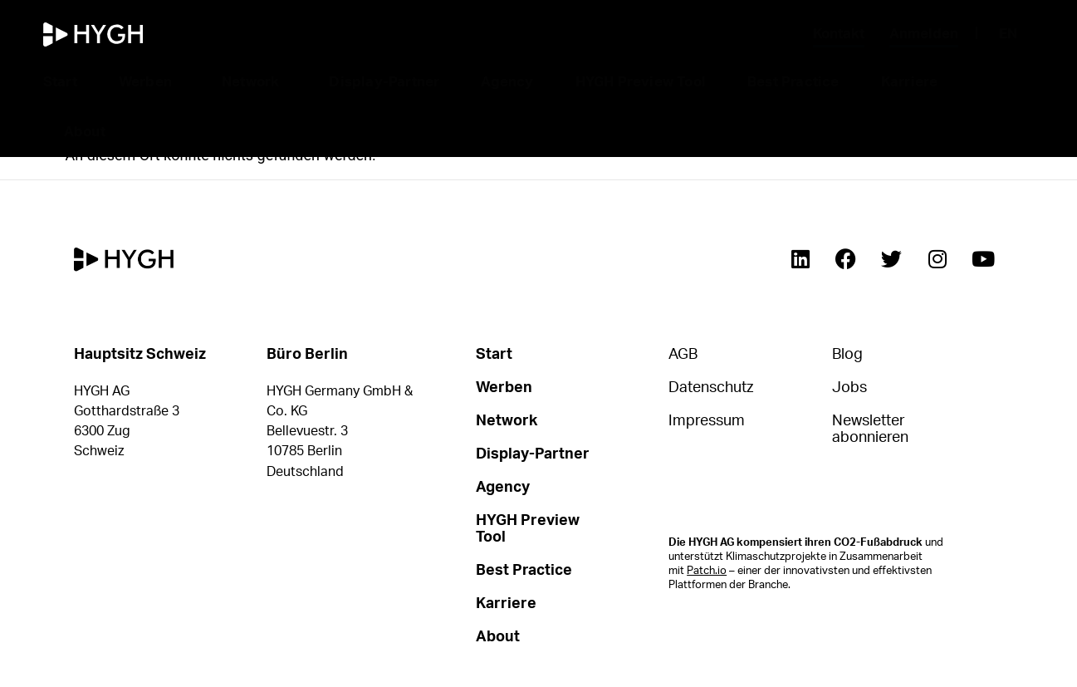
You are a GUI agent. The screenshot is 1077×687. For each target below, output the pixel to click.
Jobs (849, 387)
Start (60, 82)
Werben (149, 82)
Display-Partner (384, 82)
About (89, 132)
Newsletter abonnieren (870, 429)
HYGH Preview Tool (640, 82)
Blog (847, 354)
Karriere (914, 82)
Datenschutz (710, 387)
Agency (507, 82)
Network (254, 82)
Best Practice (793, 82)
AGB (683, 354)
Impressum (706, 421)
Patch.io (707, 571)
